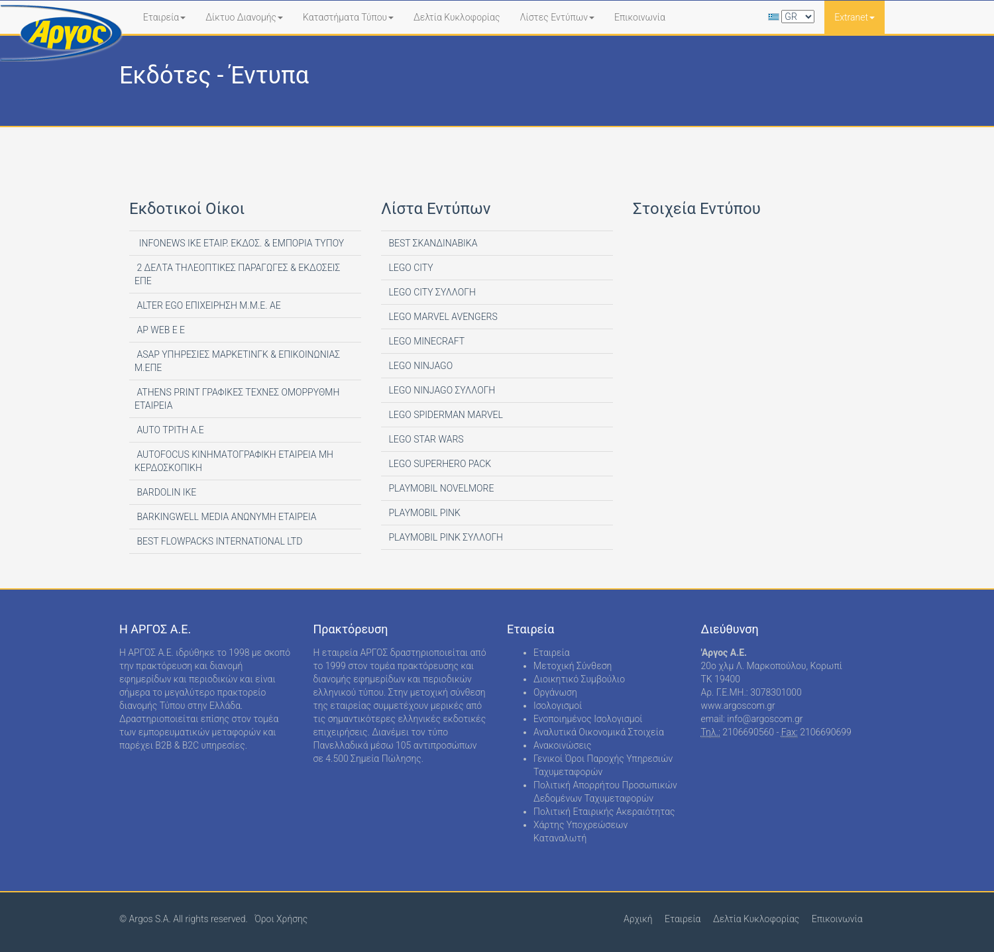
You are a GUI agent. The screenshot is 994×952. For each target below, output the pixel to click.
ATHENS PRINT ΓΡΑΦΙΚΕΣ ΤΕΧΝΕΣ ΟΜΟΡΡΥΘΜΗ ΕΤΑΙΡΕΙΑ (237, 399)
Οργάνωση (555, 692)
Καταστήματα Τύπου (348, 17)
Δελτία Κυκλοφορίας (457, 17)
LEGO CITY (409, 267)
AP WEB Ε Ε (160, 330)
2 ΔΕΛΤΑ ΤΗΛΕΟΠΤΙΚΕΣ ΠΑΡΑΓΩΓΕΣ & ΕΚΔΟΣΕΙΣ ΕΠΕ (237, 274)
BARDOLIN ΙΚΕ (165, 492)
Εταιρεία (164, 17)
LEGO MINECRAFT (425, 341)
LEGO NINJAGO (419, 365)
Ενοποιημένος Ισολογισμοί (588, 719)
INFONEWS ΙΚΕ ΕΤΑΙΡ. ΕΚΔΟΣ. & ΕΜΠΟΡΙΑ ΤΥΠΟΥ (239, 243)
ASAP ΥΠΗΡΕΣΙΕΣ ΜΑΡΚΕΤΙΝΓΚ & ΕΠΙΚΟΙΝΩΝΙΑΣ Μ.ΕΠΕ (237, 361)
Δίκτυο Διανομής (244, 17)
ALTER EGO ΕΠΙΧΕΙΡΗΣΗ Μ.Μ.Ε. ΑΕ (208, 305)
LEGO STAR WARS (425, 439)
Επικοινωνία (639, 17)
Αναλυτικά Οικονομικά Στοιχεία (598, 732)
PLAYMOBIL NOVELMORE (440, 488)
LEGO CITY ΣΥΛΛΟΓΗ (431, 292)
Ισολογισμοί (557, 705)
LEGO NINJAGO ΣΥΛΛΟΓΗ (440, 390)
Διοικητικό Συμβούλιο (579, 679)
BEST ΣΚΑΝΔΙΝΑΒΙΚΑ (431, 243)
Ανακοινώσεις (562, 745)
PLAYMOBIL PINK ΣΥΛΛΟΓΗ (444, 537)
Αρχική (638, 919)
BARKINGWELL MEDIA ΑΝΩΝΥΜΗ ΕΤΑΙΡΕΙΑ (226, 516)
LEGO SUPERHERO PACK (438, 463)
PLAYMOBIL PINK (423, 512)
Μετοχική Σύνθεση (572, 666)
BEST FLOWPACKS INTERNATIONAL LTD (218, 541)
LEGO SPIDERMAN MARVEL (444, 414)
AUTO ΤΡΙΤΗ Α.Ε (169, 430)
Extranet (854, 17)
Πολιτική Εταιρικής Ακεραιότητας (604, 811)
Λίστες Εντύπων (557, 17)
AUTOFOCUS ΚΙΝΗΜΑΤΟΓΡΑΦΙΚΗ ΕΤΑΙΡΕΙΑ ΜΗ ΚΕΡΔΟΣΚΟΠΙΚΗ (234, 461)
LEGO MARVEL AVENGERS (442, 316)
